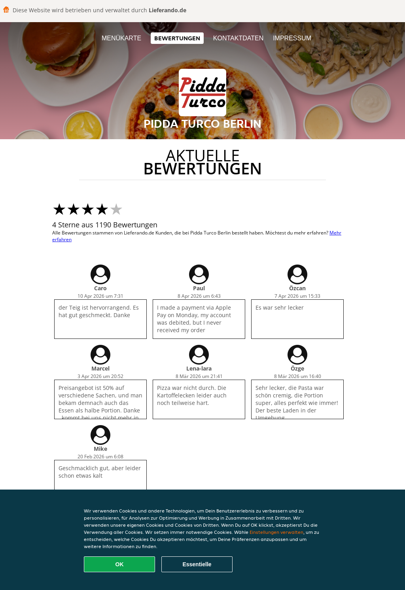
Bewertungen (177, 38)
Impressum (292, 38)
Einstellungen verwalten (276, 532)
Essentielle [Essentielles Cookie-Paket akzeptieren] (196, 564)
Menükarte (121, 38)
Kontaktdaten (238, 38)
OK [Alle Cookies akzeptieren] (119, 564)
